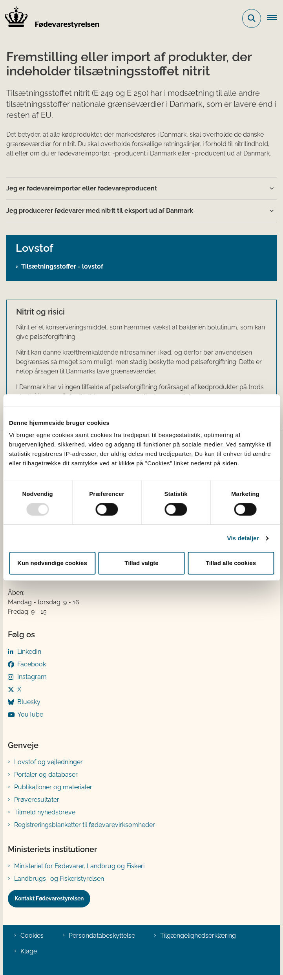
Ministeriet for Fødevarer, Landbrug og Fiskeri (79, 866)
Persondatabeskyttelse (102, 935)
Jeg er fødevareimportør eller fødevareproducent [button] (81, 188)
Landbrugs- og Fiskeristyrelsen (59, 878)
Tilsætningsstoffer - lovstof (62, 266)
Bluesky (28, 702)
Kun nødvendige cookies (52, 563)
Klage (28, 951)
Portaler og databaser (46, 774)
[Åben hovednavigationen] (275, 18)
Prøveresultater (36, 799)
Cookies (32, 935)
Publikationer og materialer (53, 787)
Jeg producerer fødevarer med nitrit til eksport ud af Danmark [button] (99, 210)
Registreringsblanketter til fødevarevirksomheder (84, 825)
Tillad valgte (141, 563)
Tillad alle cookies (231, 563)
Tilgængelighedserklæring (198, 935)
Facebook (31, 664)
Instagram (32, 676)
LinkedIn (29, 651)
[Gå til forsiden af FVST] (49, 18)
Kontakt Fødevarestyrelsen (49, 898)
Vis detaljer (243, 538)
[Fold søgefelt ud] (251, 18)
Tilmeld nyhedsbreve (44, 812)
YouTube (30, 714)
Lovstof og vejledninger (48, 762)
